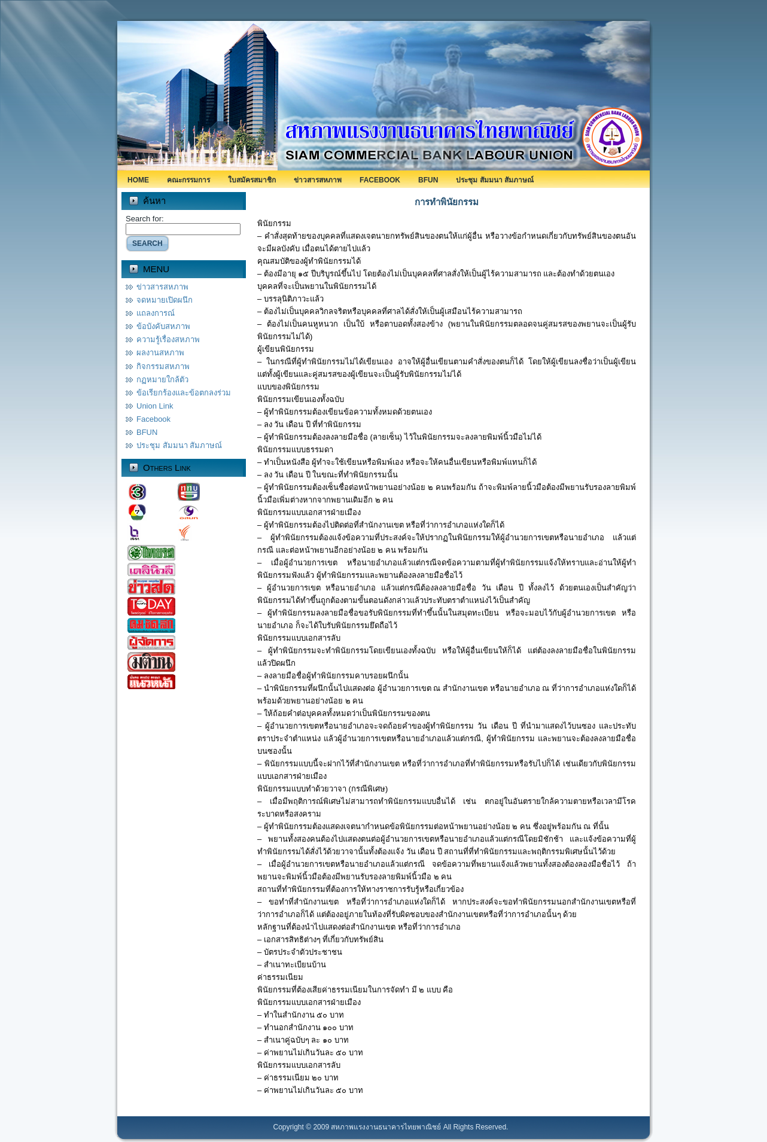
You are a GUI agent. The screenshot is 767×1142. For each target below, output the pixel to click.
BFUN (146, 432)
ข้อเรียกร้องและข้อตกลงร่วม (183, 392)
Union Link (154, 405)
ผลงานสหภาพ (160, 352)
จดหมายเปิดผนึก (164, 300)
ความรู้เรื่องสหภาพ (168, 339)
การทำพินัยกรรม (447, 202)
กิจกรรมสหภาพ (163, 366)
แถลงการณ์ (155, 313)
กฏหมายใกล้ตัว (162, 379)
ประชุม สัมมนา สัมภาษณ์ (179, 445)
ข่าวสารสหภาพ (162, 286)
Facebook (153, 419)
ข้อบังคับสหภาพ (163, 326)
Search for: (145, 218)
